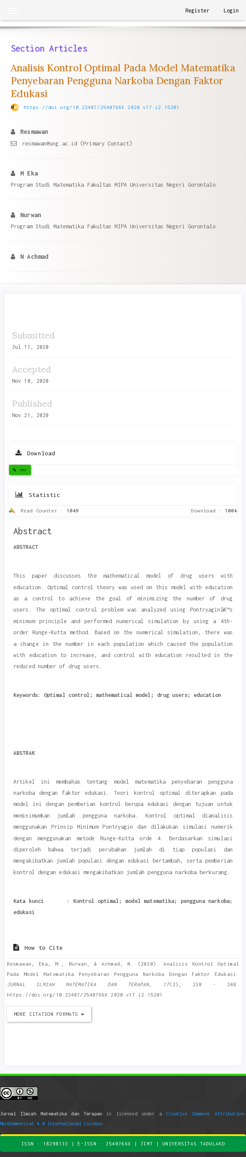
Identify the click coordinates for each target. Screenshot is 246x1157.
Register (197, 10)
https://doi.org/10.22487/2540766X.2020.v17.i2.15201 (101, 107)
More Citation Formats (49, 1014)
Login (231, 10)
